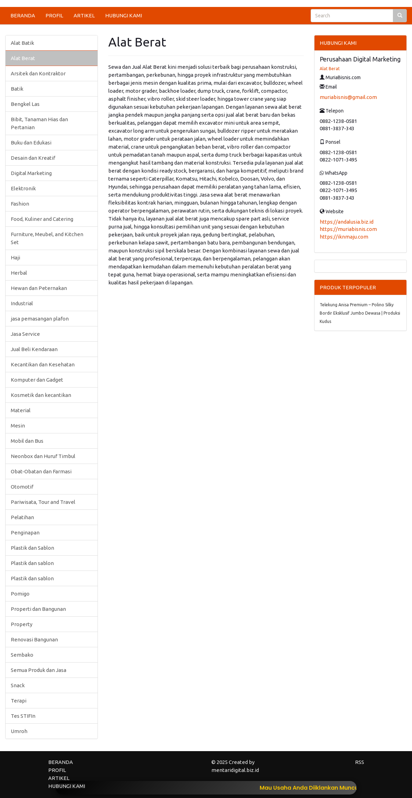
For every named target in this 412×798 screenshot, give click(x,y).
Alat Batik (22, 43)
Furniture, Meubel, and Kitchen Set (47, 238)
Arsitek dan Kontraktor (38, 73)
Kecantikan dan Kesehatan (43, 364)
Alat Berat (23, 58)
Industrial (22, 303)
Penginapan (25, 532)
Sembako (22, 655)
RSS (359, 762)
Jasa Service (25, 334)
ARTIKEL (84, 15)
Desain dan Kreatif (33, 158)
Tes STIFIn (23, 716)
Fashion (20, 204)
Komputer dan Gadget (37, 380)
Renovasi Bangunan (34, 639)
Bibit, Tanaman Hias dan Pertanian (39, 123)
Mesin (18, 426)
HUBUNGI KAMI (123, 15)
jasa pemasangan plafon (40, 319)
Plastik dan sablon (32, 563)
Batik (17, 89)
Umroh (19, 731)
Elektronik (23, 188)
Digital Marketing (31, 173)
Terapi (18, 701)
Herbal (19, 273)
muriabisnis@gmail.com (348, 97)
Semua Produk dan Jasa (38, 670)
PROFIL (54, 15)
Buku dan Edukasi (31, 143)
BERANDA (22, 15)
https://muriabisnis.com (348, 229)
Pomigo (20, 594)
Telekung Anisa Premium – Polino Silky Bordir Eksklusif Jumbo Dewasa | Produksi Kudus (360, 313)
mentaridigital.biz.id (235, 770)
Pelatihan (22, 517)
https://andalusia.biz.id (346, 222)
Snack (18, 685)
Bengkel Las (25, 104)
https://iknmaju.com (344, 237)
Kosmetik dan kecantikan (41, 395)
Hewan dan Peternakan (39, 288)
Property (21, 624)
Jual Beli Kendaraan (34, 349)
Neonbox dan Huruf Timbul (43, 456)
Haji (15, 257)
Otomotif (22, 487)
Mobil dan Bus (27, 441)
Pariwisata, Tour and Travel (43, 502)
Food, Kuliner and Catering (42, 219)
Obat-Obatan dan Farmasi (41, 471)
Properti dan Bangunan (38, 609)
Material (21, 410)
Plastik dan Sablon (32, 548)
